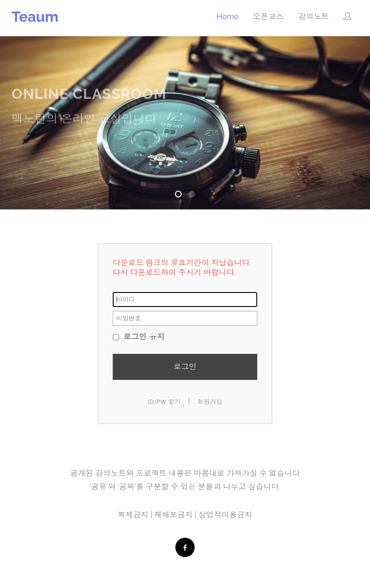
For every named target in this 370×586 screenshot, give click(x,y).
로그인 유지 (139, 336)
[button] (347, 17)
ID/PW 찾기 (164, 401)
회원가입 (210, 401)
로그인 (185, 366)
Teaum (35, 16)
